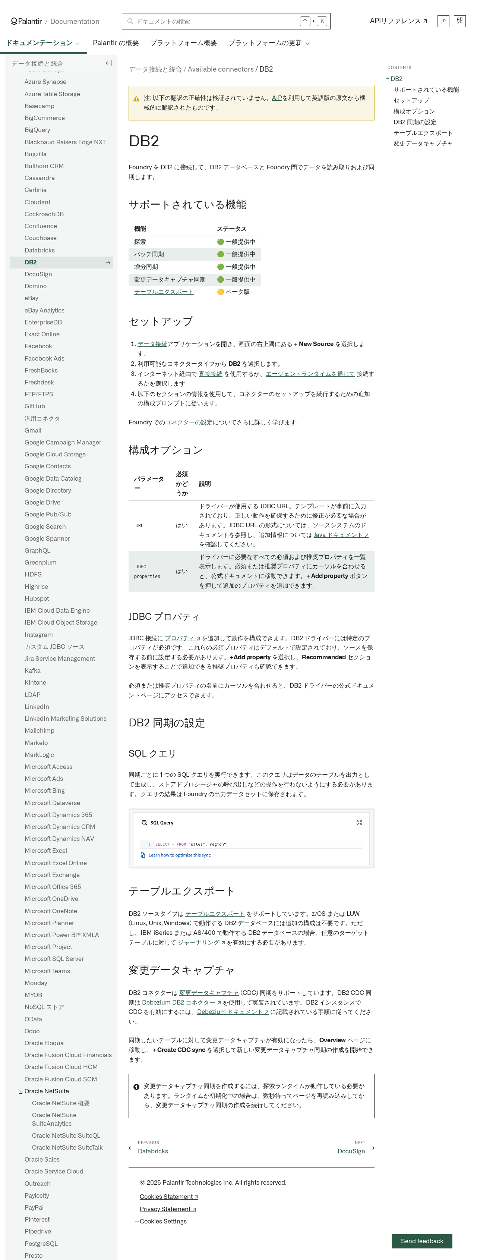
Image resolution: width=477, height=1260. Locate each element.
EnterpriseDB (43, 323)
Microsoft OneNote (51, 911)
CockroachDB (44, 214)
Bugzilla (36, 154)
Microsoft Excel (46, 851)
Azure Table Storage (52, 94)
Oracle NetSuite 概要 (61, 1103)
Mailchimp (39, 731)
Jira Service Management (60, 659)
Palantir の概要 (116, 43)
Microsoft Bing (45, 791)
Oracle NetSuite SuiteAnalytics (54, 1119)
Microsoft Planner (49, 923)
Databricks (40, 251)
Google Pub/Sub (48, 515)
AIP (277, 98)
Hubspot (37, 599)
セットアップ (411, 101)
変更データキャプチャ (209, 993)
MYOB (33, 995)
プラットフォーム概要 (183, 43)
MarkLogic (39, 755)
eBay (31, 298)
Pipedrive (38, 1232)
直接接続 (210, 374)
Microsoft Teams (47, 971)
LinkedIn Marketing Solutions (66, 719)
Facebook (38, 346)
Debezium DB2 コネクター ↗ (181, 1003)
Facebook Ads (44, 359)
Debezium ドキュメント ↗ (233, 1012)
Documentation (74, 22)
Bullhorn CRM (44, 166)
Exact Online (42, 334)
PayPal (34, 1208)
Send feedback (422, 1241)
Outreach (38, 1184)
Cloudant (37, 202)
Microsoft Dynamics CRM (60, 827)
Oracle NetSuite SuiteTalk (67, 1148)
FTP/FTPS (39, 395)
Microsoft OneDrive (51, 899)
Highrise (36, 587)
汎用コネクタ (42, 419)
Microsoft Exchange (52, 875)
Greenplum (41, 563)
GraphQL (37, 551)
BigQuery (37, 130)
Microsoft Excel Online (56, 863)
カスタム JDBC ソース (55, 647)
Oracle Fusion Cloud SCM (61, 1080)
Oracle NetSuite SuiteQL (66, 1136)
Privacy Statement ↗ (168, 1209)
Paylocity (37, 1196)
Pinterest (37, 1220)
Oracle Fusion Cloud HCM (61, 1067)
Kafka (33, 671)
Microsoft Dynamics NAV (59, 839)
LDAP (33, 695)
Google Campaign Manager (63, 443)
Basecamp (39, 106)
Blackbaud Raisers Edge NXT (65, 142)
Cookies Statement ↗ (169, 1197)
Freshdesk (39, 383)
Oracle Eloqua (44, 1043)
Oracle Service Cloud (54, 1172)
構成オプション (414, 111)
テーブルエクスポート (164, 292)
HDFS (33, 575)
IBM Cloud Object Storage (61, 623)
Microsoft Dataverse (52, 803)
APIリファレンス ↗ (398, 21)
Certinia (36, 190)
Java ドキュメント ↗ (341, 535)
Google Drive (42, 503)
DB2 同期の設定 (415, 122)
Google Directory (48, 491)
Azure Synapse (45, 82)
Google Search (45, 527)
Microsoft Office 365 (53, 887)
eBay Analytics (44, 311)
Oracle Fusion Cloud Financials (68, 1055)
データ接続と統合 (155, 69)
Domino (36, 286)
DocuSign (38, 274)
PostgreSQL (41, 1244)
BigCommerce (45, 118)
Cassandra (40, 178)
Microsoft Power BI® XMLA (62, 935)
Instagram (39, 635)
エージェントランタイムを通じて (310, 374)
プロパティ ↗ (182, 638)
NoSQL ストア (44, 1007)
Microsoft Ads (44, 779)
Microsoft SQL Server (54, 959)
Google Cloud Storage (55, 455)
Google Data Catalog (53, 479)
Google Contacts (48, 466)
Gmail (33, 431)
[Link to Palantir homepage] (26, 21)
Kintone (35, 683)
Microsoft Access (48, 767)
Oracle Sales (42, 1160)
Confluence (41, 226)
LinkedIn (37, 707)
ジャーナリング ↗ (201, 943)
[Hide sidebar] (108, 62)
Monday (36, 983)
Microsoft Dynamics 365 (58, 815)
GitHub (35, 406)
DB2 (31, 262)
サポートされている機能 (426, 90)
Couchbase (41, 238)
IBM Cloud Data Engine (57, 611)
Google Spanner (47, 539)
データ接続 (152, 344)
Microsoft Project (48, 947)
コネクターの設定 (189, 422)
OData (33, 1019)
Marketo (36, 743)
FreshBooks (41, 371)
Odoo (32, 1031)
